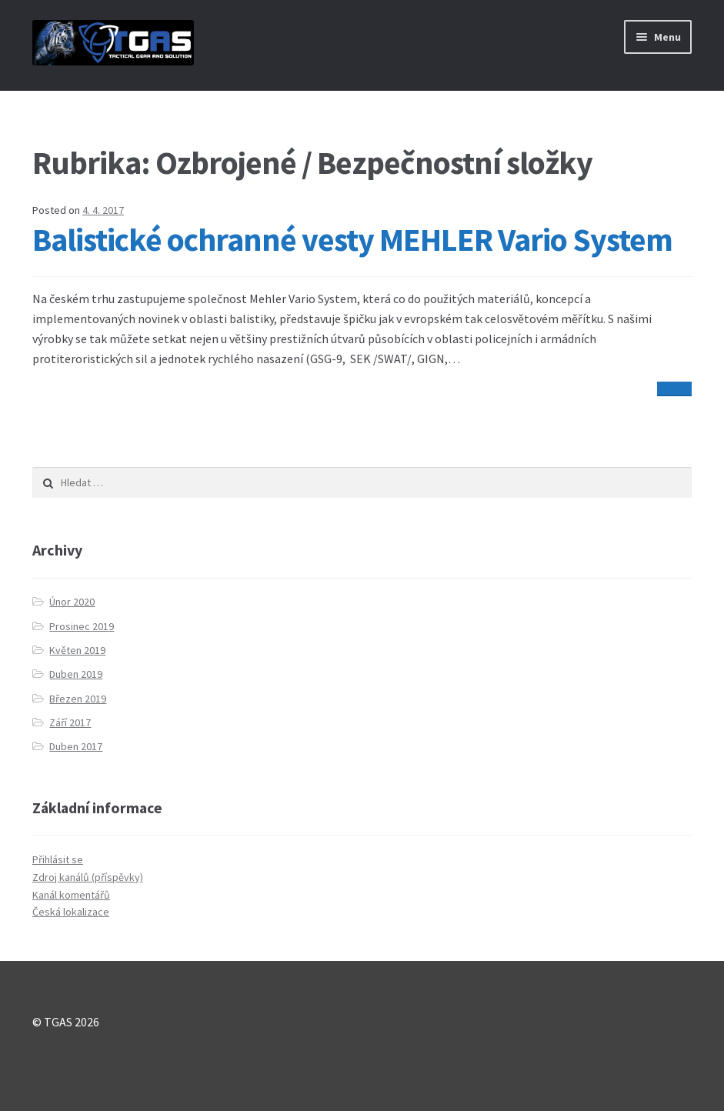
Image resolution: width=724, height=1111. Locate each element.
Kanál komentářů (71, 895)
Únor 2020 (72, 602)
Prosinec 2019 (81, 626)
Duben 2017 (75, 746)
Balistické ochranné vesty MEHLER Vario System (352, 239)
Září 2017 (70, 722)
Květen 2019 (77, 650)
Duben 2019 (75, 674)
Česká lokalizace (70, 912)
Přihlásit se (57, 859)
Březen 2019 (77, 699)
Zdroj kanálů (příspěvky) (87, 877)
